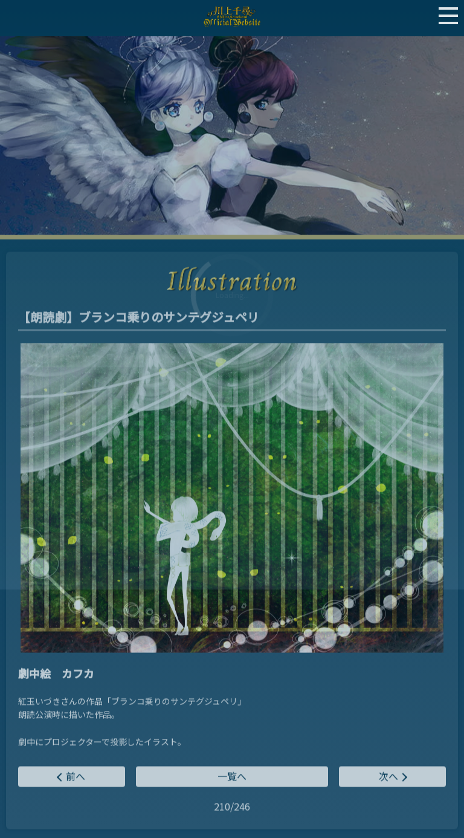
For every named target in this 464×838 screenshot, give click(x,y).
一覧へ (232, 777)
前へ (75, 777)
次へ (388, 777)
